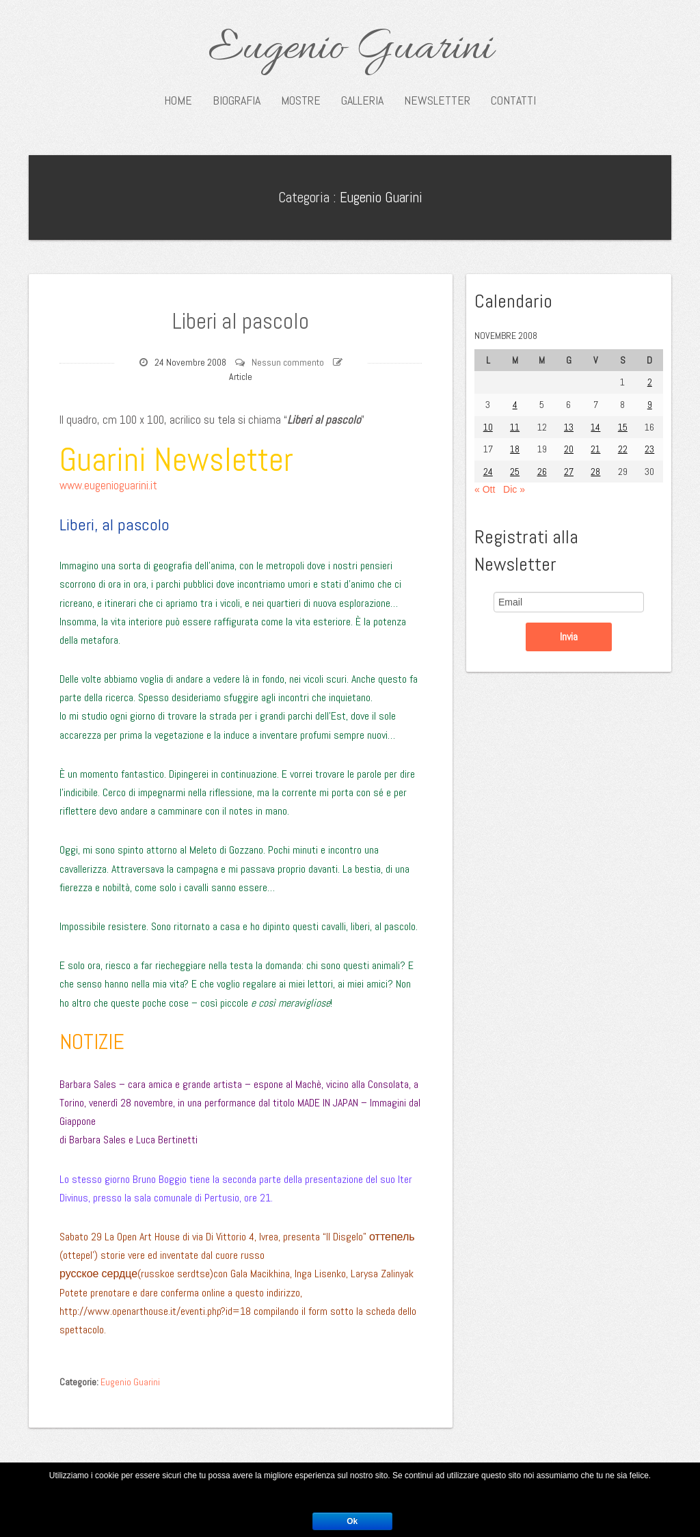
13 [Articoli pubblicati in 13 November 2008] (569, 427)
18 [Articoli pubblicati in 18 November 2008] (515, 449)
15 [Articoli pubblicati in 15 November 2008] (623, 427)
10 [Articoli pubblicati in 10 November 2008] (488, 427)
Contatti (513, 100)
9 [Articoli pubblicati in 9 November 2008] (649, 404)
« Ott (484, 489)
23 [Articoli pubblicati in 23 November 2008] (649, 449)
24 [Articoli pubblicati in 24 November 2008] (488, 471)
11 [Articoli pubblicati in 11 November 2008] (515, 427)
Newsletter (437, 100)
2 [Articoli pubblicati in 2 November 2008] (649, 382)
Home (178, 100)
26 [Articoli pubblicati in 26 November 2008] (542, 471)
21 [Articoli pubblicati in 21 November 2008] (595, 449)
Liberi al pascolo (240, 319)
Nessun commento (288, 362)
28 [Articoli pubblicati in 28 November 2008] (595, 471)
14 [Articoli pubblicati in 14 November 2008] (595, 427)
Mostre (301, 100)
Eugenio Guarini (350, 49)
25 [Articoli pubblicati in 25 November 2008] (515, 471)
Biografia (236, 100)
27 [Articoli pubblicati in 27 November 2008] (569, 471)
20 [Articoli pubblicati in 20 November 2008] (569, 449)
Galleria (362, 100)
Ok (352, 1521)
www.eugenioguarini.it (108, 485)
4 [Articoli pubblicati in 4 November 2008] (515, 404)
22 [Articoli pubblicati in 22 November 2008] (623, 449)
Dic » (514, 489)
